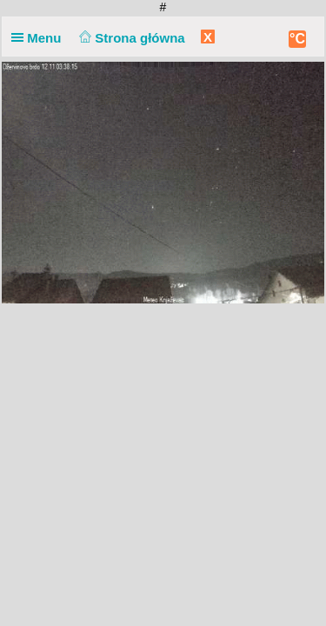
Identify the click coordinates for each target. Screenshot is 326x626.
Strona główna (130, 37)
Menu (40, 37)
